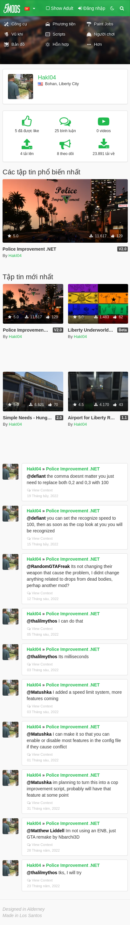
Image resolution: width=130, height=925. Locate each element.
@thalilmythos (42, 621)
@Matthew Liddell (46, 830)
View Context (40, 490)
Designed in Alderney (24, 909)
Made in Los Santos (22, 915)
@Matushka (39, 692)
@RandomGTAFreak (48, 566)
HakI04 (47, 77)
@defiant (36, 476)
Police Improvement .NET (73, 468)
